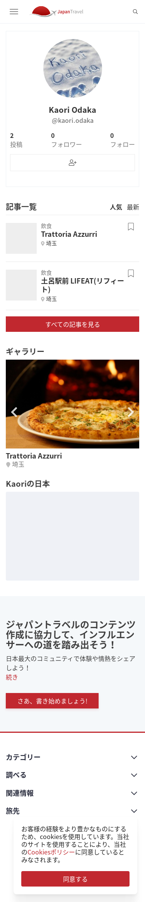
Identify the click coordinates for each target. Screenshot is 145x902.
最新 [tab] (133, 206)
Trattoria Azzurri (69, 234)
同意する (75, 878)
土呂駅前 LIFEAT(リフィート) (82, 285)
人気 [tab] (116, 206)
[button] (131, 412)
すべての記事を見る (72, 324)
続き (12, 676)
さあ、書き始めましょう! (52, 700)
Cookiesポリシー (51, 851)
